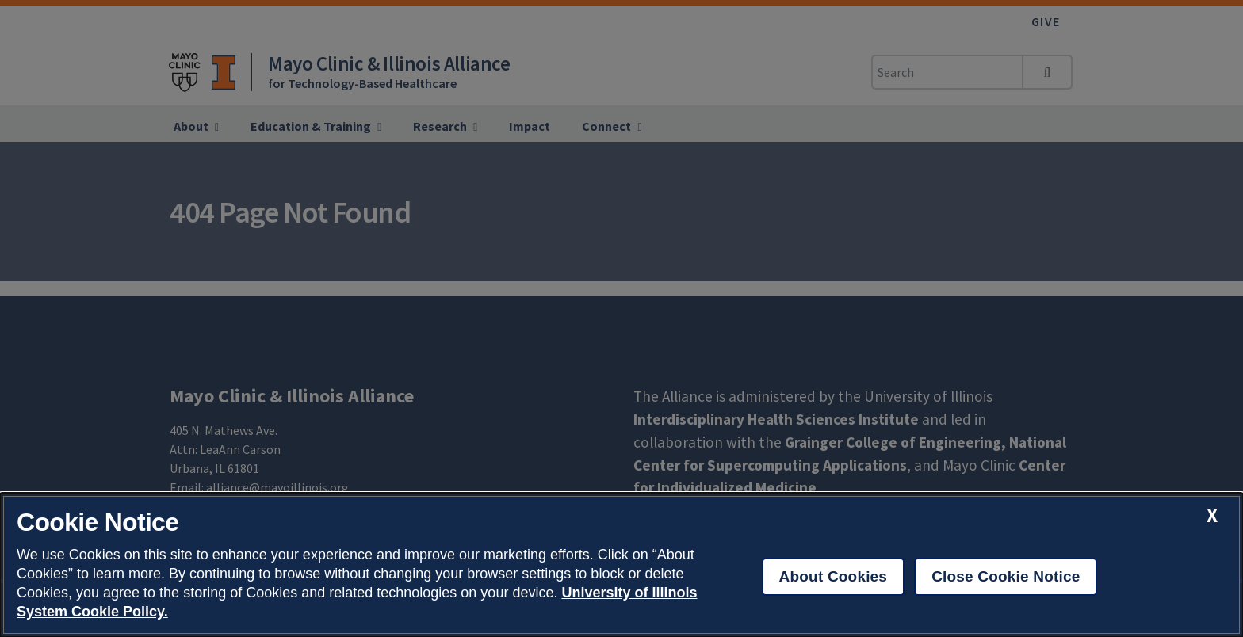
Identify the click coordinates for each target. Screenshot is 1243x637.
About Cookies (833, 576)
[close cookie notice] (1212, 515)
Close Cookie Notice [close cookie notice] (1005, 576)
